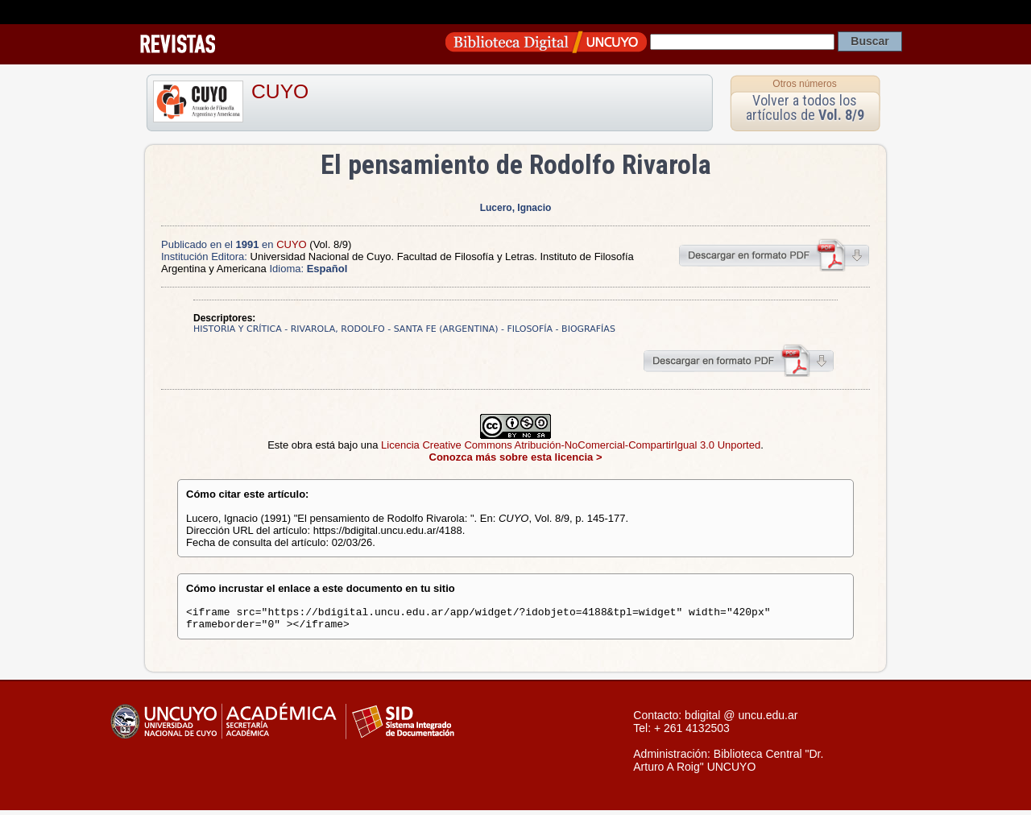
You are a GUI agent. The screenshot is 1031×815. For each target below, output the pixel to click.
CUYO (279, 91)
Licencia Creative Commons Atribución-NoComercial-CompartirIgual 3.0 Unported (570, 445)
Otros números (804, 83)
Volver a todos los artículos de (805, 107)
